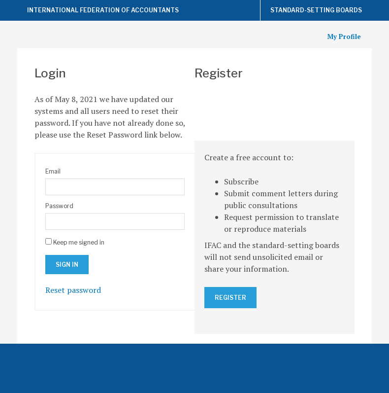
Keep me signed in (78, 242)
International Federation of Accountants (103, 10)
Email (53, 171)
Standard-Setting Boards (316, 10)
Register (230, 297)
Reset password (73, 290)
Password (59, 206)
